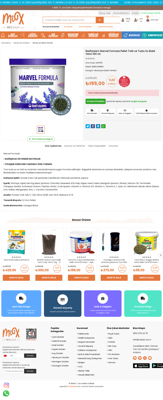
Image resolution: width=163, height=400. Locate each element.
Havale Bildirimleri (121, 13)
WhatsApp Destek (150, 13)
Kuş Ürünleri (57, 353)
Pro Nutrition (114, 354)
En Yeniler (68, 26)
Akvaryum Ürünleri (60, 357)
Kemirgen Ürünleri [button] (93, 35)
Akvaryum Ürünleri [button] (73, 35)
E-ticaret (72, 386)
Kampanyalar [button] (155, 35)
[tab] (53, 146)
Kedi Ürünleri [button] (12, 35)
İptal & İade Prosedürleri (89, 354)
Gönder (30, 355)
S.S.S (80, 366)
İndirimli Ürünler (105, 26)
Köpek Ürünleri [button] (33, 35)
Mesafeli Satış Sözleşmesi (89, 358)
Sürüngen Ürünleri (60, 365)
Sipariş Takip (104, 13)
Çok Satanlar (85, 26)
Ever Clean (113, 358)
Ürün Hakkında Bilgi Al (41, 139)
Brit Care (112, 345)
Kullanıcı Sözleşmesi (87, 349)
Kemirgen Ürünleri (60, 361)
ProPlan (111, 341)
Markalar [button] (134, 35)
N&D (110, 337)
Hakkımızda (83, 333)
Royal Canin (113, 333)
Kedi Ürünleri (58, 344)
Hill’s (110, 349)
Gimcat (111, 362)
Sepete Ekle (16, 277)
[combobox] (6, 355)
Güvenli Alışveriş (85, 345)
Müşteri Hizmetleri (86, 341)
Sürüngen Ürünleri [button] (113, 35)
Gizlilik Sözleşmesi (86, 337)
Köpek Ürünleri (58, 349)
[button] (152, 20)
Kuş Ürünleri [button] (53, 35)
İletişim (135, 13)
